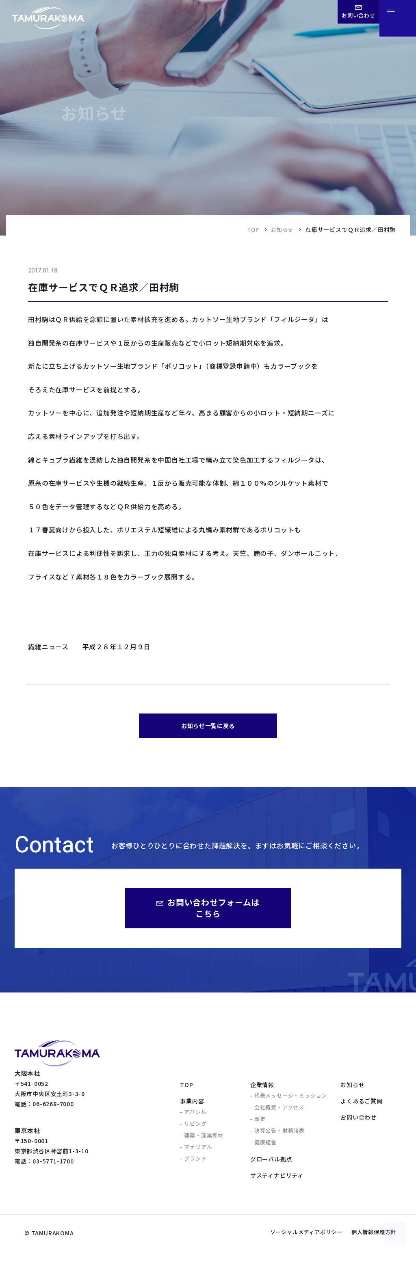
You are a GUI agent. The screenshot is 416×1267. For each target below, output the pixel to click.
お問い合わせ (358, 1121)
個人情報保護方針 (368, 1249)
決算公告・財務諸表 (279, 1134)
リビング (195, 1127)
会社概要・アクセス (279, 1111)
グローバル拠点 (271, 1163)
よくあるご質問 (361, 1105)
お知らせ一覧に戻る (208, 727)
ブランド (195, 1162)
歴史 (260, 1122)
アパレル (195, 1116)
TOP (250, 229)
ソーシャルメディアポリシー (286, 1249)
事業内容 (192, 1105)
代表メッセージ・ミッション (290, 1099)
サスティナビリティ (276, 1179)
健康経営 (265, 1146)
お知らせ (281, 229)
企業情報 (262, 1088)
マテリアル (198, 1150)
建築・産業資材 (203, 1139)
